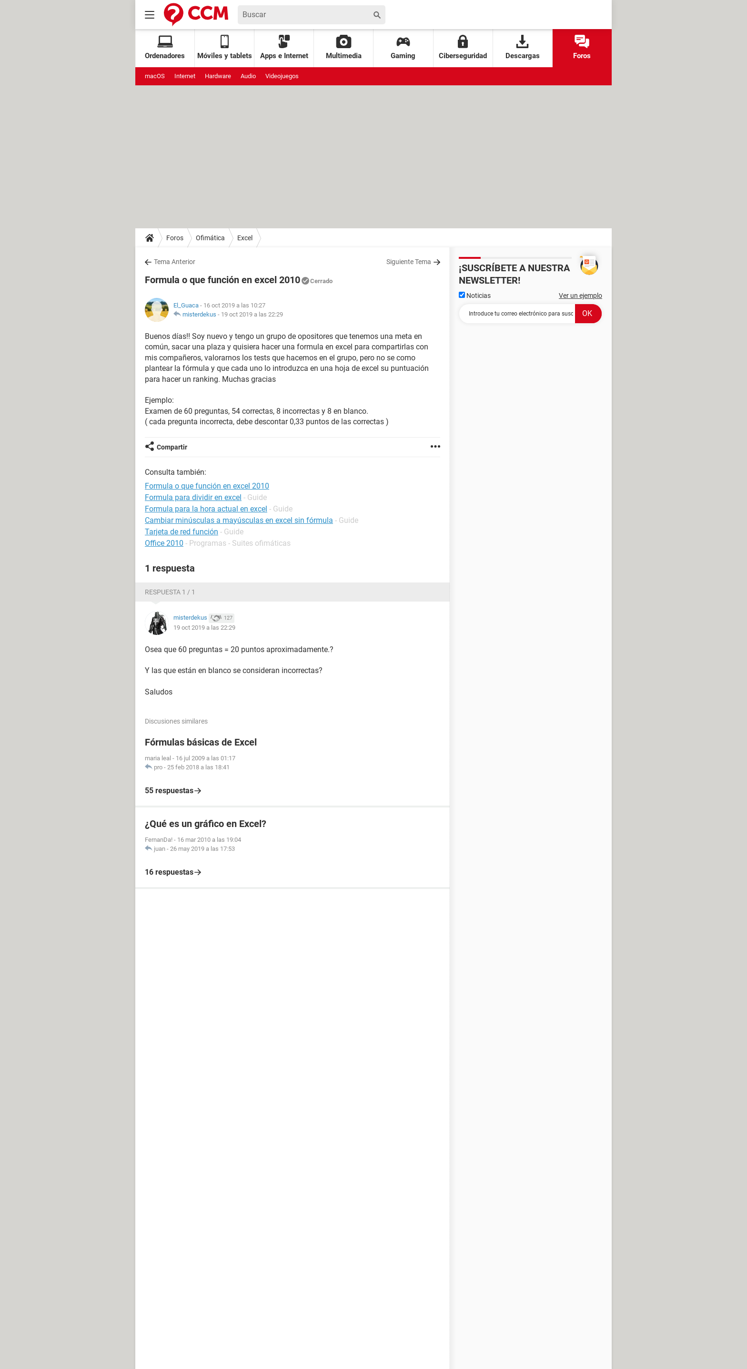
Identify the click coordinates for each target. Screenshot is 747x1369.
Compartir (172, 447)
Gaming (403, 47)
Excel (244, 238)
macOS (155, 76)
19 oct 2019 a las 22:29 (252, 314)
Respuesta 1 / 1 (170, 592)
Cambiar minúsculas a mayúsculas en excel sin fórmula (239, 520)
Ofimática (210, 238)
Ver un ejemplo (580, 295)
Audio (248, 76)
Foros (582, 47)
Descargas (522, 47)
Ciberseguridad (463, 47)
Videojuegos (282, 76)
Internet (184, 76)
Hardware (218, 76)
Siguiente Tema (408, 262)
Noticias (475, 295)
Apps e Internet (284, 47)
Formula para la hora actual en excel (206, 508)
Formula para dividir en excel (193, 497)
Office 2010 (164, 543)
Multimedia (344, 47)
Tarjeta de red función (181, 531)
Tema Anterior (174, 262)
